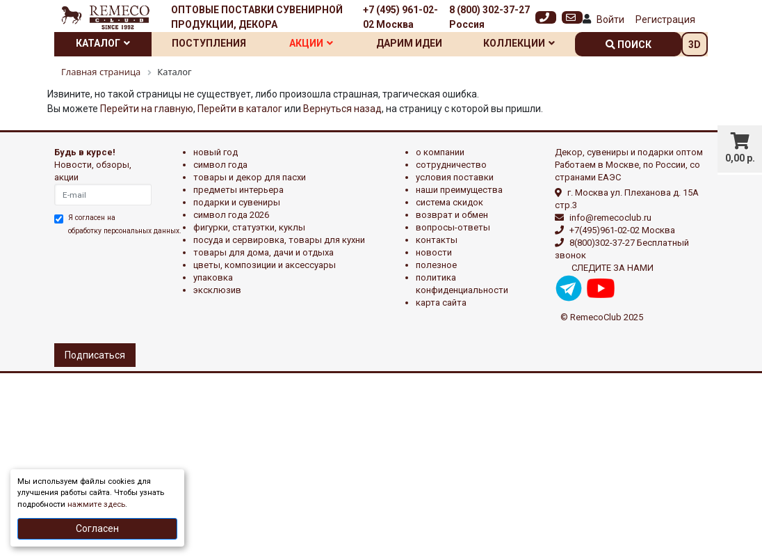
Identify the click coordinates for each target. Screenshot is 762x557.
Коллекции (519, 43)
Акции (311, 43)
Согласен (97, 528)
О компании (440, 152)
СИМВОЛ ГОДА (220, 164)
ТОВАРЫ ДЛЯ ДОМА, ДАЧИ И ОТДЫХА (263, 252)
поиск (628, 44)
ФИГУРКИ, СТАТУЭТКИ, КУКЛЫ (249, 227)
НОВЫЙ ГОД (215, 152)
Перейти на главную (146, 108)
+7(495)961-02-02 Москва (622, 230)
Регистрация (665, 19)
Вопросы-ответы (453, 227)
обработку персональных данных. (124, 230)
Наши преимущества (459, 190)
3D (694, 44)
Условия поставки (455, 177)
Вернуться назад (342, 108)
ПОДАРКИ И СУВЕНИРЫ (236, 202)
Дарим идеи (409, 43)
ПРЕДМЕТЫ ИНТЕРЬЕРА (238, 190)
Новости (434, 252)
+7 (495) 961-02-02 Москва (400, 17)
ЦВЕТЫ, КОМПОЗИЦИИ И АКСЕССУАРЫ (264, 265)
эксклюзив (217, 290)
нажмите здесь (96, 504)
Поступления (209, 43)
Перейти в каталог (239, 108)
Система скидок (449, 202)
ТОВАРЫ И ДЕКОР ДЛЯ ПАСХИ (249, 177)
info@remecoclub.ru (610, 217)
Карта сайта (441, 302)
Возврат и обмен (452, 215)
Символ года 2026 (231, 215)
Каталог (103, 43)
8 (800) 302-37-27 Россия (489, 17)
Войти (610, 19)
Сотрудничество (451, 164)
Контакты (436, 240)
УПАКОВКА (213, 277)
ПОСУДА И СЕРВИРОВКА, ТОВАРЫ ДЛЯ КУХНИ (279, 240)
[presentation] (115, 287)
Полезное (436, 265)
